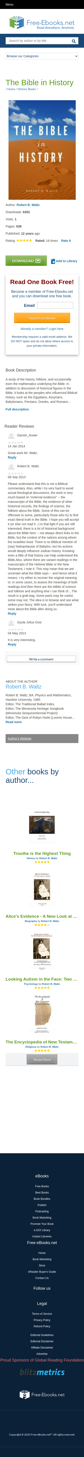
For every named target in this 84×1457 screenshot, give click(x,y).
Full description (17, 409)
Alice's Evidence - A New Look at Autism (42, 916)
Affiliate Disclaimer (42, 1347)
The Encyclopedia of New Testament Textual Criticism (42, 1042)
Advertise (41, 1353)
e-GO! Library (42, 1230)
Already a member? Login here (41, 329)
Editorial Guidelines (42, 1335)
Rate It (66, 240)
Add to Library (64, 261)
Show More (42, 1059)
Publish (42, 1205)
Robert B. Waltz (28, 205)
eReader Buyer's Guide (42, 1271)
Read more (14, 722)
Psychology (31, 984)
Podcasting (42, 1211)
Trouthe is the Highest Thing (42, 853)
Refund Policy (42, 1326)
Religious (31, 1046)
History (31, 858)
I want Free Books (42, 318)
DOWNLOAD (26, 261)
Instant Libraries (42, 1236)
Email (29, 305)
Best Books (42, 1192)
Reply (12, 457)
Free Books (42, 1186)
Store (42, 1265)
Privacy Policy (42, 1320)
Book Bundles (42, 1198)
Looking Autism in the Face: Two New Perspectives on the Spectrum (42, 979)
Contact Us (42, 1278)
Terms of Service (42, 1313)
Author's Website (19, 738)
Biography (31, 921)
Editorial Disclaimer (42, 1341)
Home (41, 1253)
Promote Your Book (42, 1223)
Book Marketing (42, 1217)
